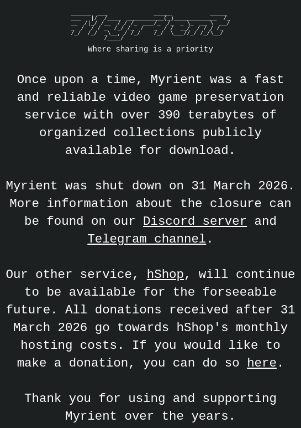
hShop (165, 274)
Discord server (195, 221)
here (262, 363)
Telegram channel (146, 238)
